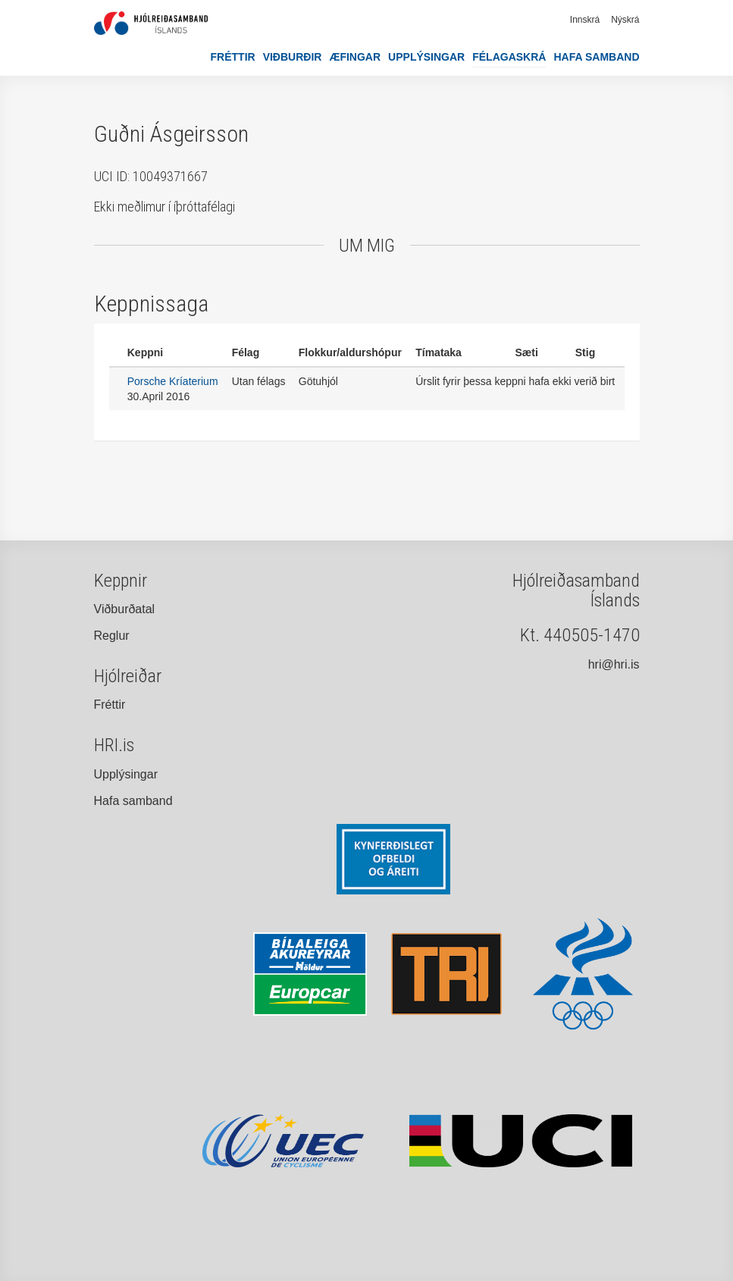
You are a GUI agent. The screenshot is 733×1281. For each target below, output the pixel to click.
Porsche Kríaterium (172, 381)
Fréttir (233, 57)
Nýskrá (625, 19)
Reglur (112, 635)
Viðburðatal (124, 609)
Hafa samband (596, 57)
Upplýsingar (426, 57)
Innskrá (585, 19)
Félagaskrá (509, 57)
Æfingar (355, 57)
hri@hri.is (614, 664)
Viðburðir (292, 57)
